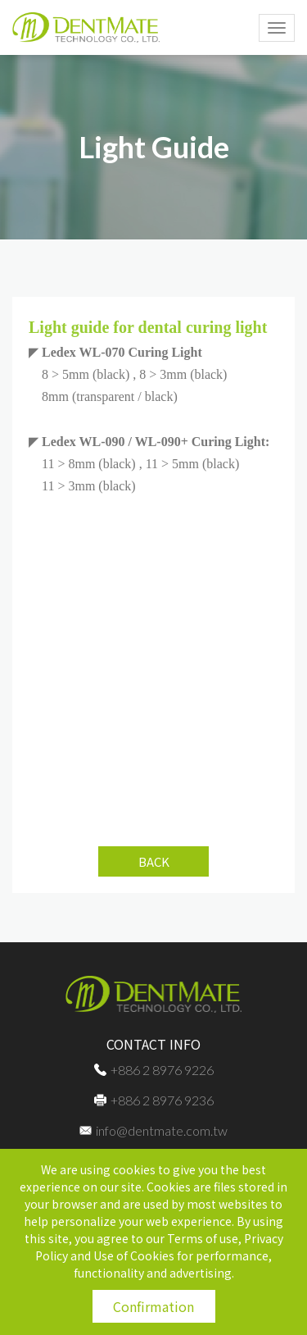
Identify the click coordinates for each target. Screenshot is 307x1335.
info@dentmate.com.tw (153, 1130)
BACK (153, 861)
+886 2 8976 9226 (154, 1070)
